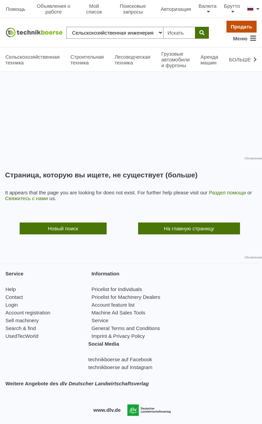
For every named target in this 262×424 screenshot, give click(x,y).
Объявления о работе (53, 9)
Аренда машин (209, 59)
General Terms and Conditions (125, 328)
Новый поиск (63, 228)
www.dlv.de (107, 410)
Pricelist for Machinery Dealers (125, 297)
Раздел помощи (227, 192)
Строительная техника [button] (87, 59)
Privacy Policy (129, 336)
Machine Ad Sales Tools (118, 312)
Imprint (99, 336)
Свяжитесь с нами (26, 198)
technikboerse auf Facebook (120, 359)
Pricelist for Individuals (116, 289)
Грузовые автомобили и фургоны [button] (175, 59)
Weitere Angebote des (77, 383)
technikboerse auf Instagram (120, 367)
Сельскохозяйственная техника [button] (32, 59)
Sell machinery (22, 320)
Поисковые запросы (133, 9)
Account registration (27, 312)
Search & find (20, 328)
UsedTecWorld (21, 336)
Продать (241, 27)
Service (99, 320)
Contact (14, 297)
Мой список (94, 9)
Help (10, 289)
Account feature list (113, 305)
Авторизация (176, 9)
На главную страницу (189, 228)
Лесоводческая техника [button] (133, 59)
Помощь (15, 9)
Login (11, 305)
